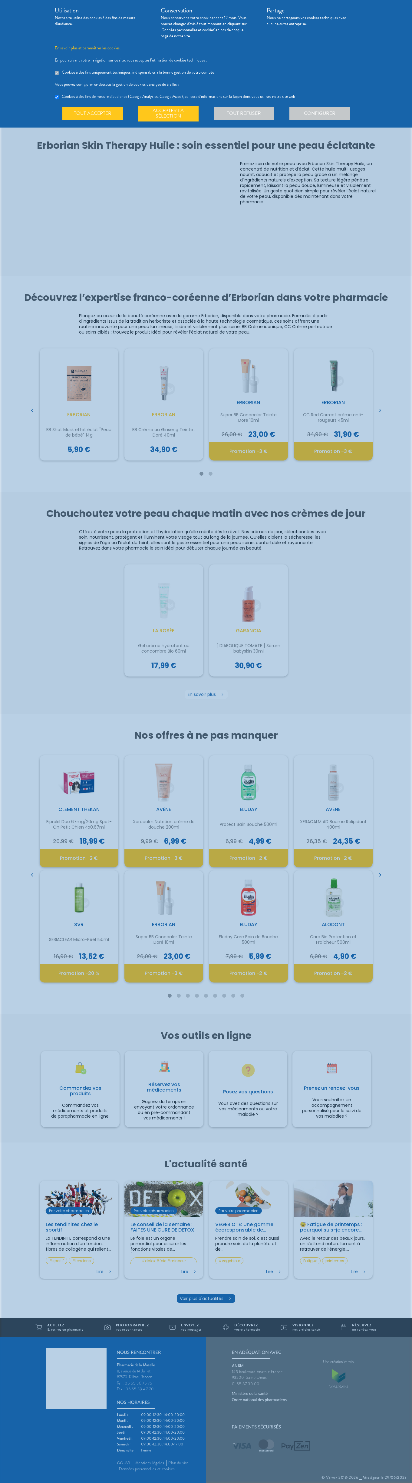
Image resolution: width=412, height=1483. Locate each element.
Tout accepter (92, 113)
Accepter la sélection (168, 113)
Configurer (319, 113)
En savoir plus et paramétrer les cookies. (87, 48)
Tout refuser (244, 113)
